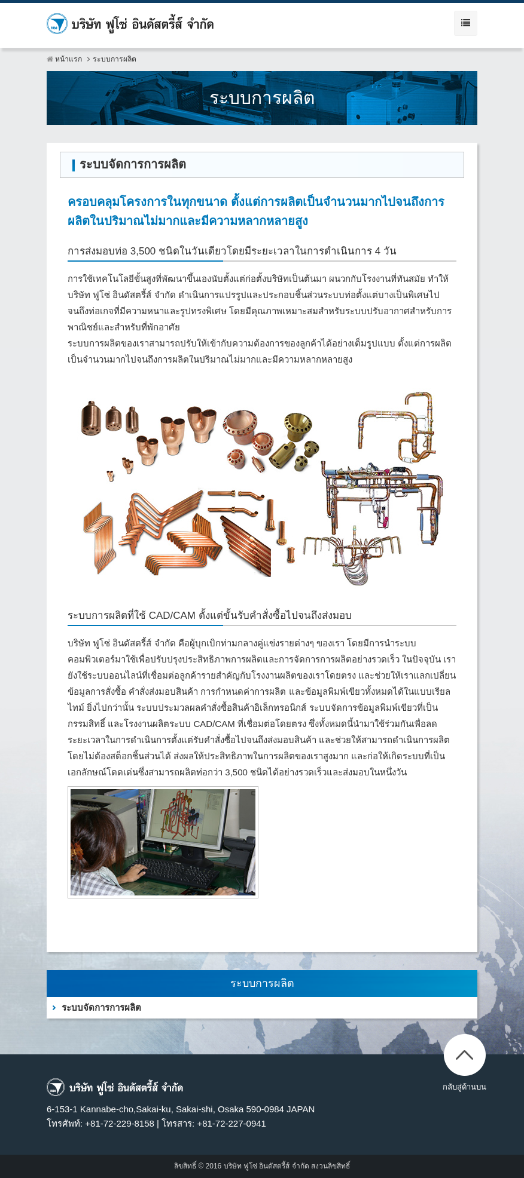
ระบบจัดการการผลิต (101, 1007)
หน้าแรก (64, 59)
